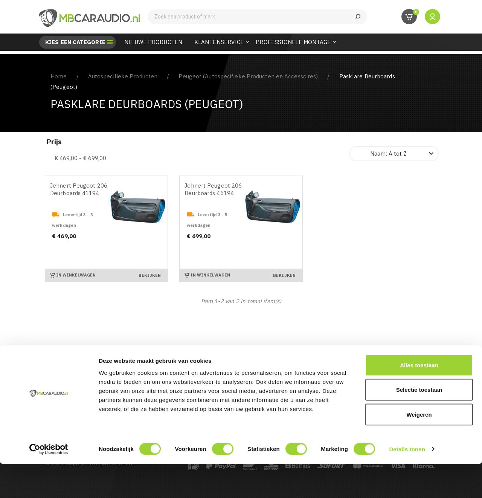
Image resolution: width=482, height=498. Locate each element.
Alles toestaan (419, 399)
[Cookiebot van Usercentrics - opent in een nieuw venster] (49, 483)
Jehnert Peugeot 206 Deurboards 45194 (213, 189)
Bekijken (150, 275)
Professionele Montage (293, 42)
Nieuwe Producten (153, 42)
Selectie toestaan (419, 424)
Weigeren (419, 448)
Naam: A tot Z (403, 153)
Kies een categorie (75, 42)
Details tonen (407, 483)
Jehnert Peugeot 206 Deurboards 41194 (78, 189)
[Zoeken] (257, 16)
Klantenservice (219, 42)
